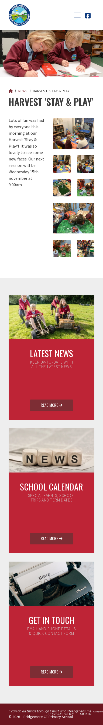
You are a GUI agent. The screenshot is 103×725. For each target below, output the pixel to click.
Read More (51, 405)
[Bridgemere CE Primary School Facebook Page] (88, 17)
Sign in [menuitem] (85, 714)
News (23, 91)
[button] (77, 15)
